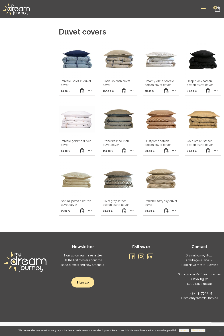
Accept (184, 330)
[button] (82, 91)
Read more (198, 330)
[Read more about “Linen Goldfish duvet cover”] (124, 91)
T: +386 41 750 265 (199, 293)
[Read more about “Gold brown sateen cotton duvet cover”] (208, 150)
